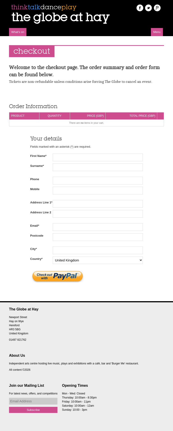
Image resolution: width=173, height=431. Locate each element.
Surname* (37, 166)
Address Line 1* (41, 202)
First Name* (38, 156)
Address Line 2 (40, 212)
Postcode (36, 235)
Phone (34, 179)
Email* (34, 225)
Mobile (34, 189)
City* (33, 249)
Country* (36, 259)
